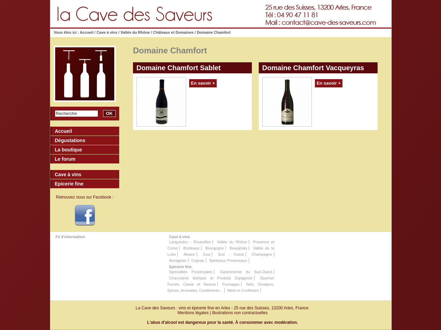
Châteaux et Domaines (173, 32)
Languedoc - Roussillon (190, 242)
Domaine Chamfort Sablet (178, 68)
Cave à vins (106, 32)
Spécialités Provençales (190, 272)
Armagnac (177, 260)
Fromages (230, 284)
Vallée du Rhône (135, 32)
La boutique (68, 149)
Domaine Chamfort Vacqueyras (313, 68)
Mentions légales (192, 312)
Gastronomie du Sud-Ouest (246, 272)
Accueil (87, 32)
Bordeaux (191, 248)
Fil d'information (70, 237)
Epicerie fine (180, 267)
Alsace (189, 254)
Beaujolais (238, 248)
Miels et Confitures (243, 290)
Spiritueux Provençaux (228, 260)
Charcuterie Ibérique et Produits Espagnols (211, 278)
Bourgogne (214, 248)
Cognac (197, 260)
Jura (206, 254)
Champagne (262, 254)
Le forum (65, 159)
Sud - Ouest (231, 254)
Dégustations (70, 140)
